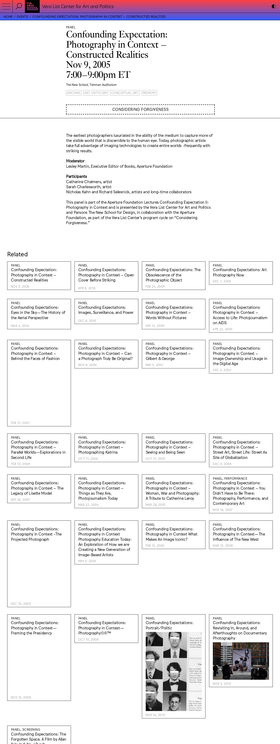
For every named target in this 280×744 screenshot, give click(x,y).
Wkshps (230, 698)
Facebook (148, 709)
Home (8, 16)
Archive (73, 92)
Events (22, 16)
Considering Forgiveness (140, 109)
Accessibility (150, 702)
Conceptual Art (125, 92)
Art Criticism (95, 92)
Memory (149, 92)
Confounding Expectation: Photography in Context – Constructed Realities (99, 16)
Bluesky (147, 713)
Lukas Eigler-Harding (253, 698)
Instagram (149, 706)
